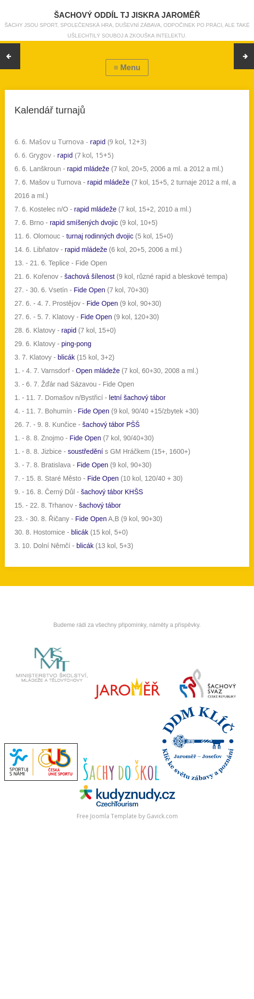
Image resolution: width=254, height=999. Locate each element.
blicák (66, 357)
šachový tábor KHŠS (112, 492)
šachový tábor (100, 505)
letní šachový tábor (137, 397)
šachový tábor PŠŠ (111, 424)
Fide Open (89, 290)
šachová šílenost (90, 276)
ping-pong (76, 344)
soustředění (85, 451)
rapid (98, 141)
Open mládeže (98, 371)
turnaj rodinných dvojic (99, 236)
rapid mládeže (88, 169)
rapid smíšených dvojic (84, 222)
